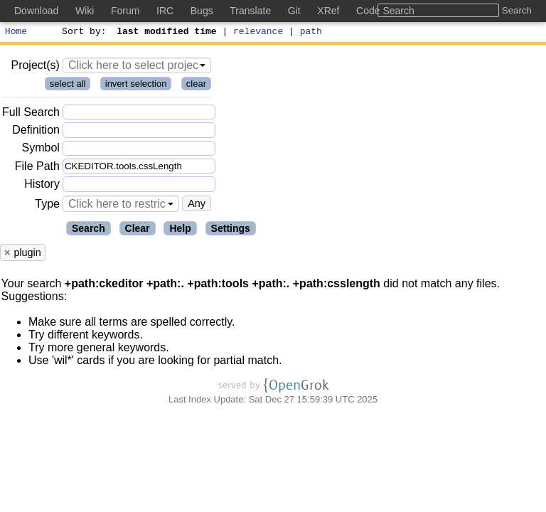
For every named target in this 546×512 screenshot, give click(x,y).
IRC (164, 10)
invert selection (136, 85)
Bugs (202, 10)
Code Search (385, 10)
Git (294, 10)
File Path (37, 168)
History (42, 186)
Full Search (31, 114)
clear (196, 85)
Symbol (41, 150)
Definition (36, 132)
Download (36, 10)
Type (47, 206)
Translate (250, 10)
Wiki (84, 10)
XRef (328, 10)
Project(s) (35, 67)
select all (68, 85)
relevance (259, 32)
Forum (125, 10)
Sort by (82, 32)
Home (16, 32)
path (311, 32)
